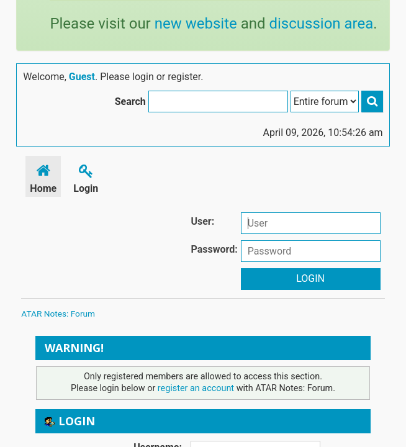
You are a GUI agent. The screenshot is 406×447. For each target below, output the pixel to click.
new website (196, 23)
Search (130, 101)
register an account (196, 388)
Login (85, 176)
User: (202, 221)
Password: (214, 249)
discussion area (321, 23)
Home (43, 176)
